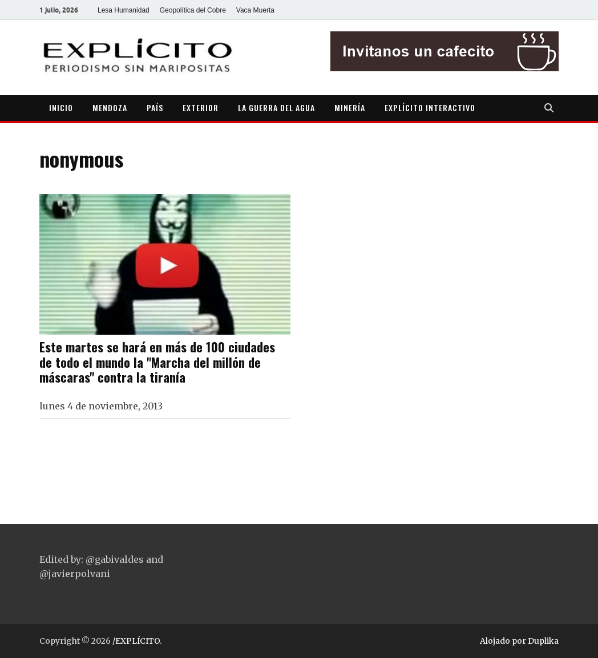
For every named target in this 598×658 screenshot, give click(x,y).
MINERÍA (349, 107)
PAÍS (155, 107)
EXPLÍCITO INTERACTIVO (430, 107)
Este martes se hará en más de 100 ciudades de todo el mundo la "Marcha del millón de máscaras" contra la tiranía (157, 362)
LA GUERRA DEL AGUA (276, 107)
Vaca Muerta (255, 10)
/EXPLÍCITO (136, 641)
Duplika (543, 641)
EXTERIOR (201, 107)
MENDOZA (109, 107)
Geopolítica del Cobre (193, 10)
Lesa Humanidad (124, 10)
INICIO (61, 107)
